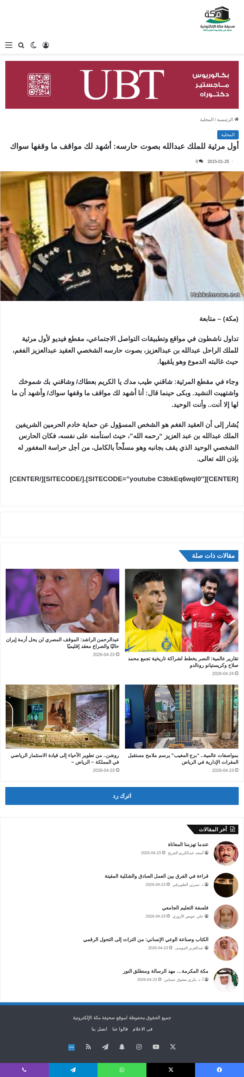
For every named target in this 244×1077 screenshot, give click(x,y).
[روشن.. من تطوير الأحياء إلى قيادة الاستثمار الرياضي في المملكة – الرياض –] (62, 717)
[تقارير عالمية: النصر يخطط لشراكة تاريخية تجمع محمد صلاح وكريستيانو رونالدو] (182, 610)
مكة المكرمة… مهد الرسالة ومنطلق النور (165, 971)
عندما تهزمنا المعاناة (188, 844)
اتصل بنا (99, 1029)
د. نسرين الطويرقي (188, 884)
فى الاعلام (142, 1029)
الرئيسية (228, 119)
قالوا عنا (120, 1029)
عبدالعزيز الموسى (189, 948)
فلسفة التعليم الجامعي (185, 908)
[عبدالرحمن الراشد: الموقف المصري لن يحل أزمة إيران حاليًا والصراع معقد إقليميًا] (62, 601)
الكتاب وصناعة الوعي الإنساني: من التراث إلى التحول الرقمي (145, 939)
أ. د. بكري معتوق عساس (184, 979)
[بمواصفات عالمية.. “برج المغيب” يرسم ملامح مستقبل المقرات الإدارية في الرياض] (182, 717)
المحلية (207, 119)
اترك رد (122, 796)
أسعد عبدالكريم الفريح (186, 853)
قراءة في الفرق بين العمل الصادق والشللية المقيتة (156, 876)
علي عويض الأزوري (188, 916)
